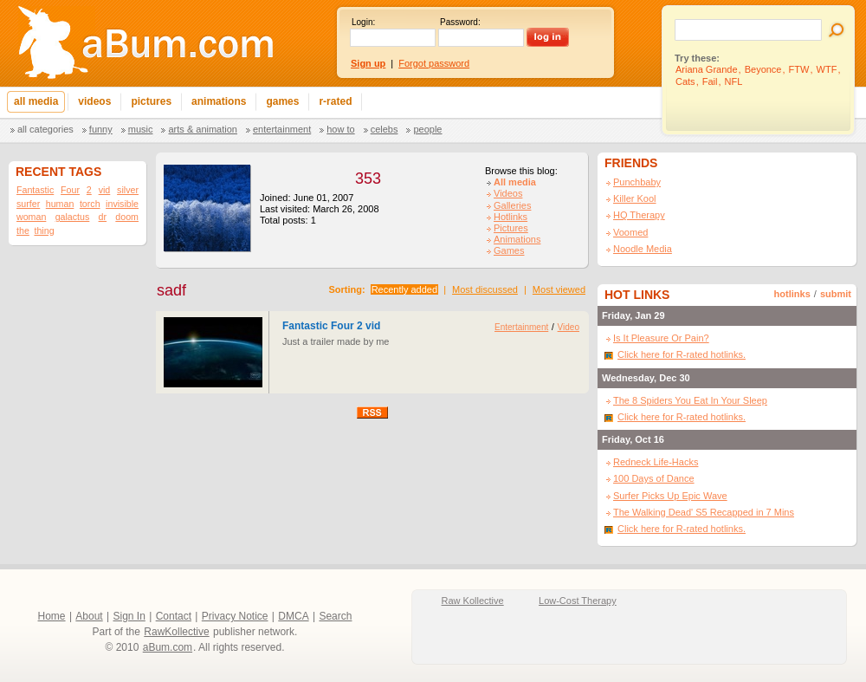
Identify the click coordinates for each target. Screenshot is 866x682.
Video (568, 327)
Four (70, 190)
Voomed (630, 232)
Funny (101, 129)
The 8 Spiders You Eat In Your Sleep (690, 400)
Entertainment (282, 129)
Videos (508, 193)
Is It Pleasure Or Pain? (661, 338)
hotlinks (792, 294)
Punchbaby (637, 182)
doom (127, 216)
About (88, 616)
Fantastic (35, 190)
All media (515, 182)
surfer (28, 203)
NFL (734, 81)
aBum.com (167, 647)
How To (340, 129)
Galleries (512, 205)
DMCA (293, 616)
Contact (173, 616)
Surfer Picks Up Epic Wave (670, 495)
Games (509, 250)
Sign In (129, 616)
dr (103, 216)
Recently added (404, 289)
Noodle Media (642, 249)
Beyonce (763, 69)
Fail (710, 81)
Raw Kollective (473, 600)
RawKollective (176, 632)
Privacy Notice (235, 616)
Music (140, 129)
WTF (827, 69)
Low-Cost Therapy (578, 600)
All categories (45, 129)
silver (128, 190)
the (22, 230)
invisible (122, 203)
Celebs (384, 129)
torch (90, 203)
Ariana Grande (706, 69)
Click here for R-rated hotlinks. (681, 354)
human (60, 203)
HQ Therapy (639, 215)
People (427, 129)
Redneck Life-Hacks (655, 462)
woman (31, 216)
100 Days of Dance (654, 478)
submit (835, 294)
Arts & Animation (202, 129)
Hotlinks (510, 216)
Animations (517, 239)
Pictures (511, 228)
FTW (799, 69)
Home (52, 616)
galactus (72, 216)
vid (105, 190)
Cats (685, 81)
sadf (171, 290)
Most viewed (559, 289)
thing (44, 230)
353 (368, 178)
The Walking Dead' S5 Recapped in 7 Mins (703, 512)
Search (335, 616)
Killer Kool (634, 198)
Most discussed (485, 289)
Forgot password (433, 63)
